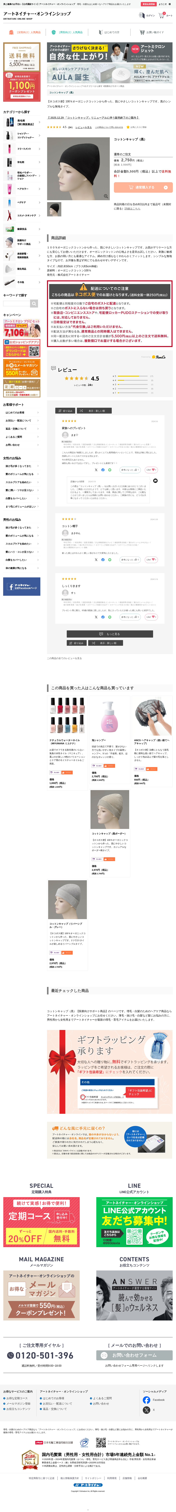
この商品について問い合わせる (109, 127)
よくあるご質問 (14, 437)
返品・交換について (16, 428)
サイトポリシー (93, 1478)
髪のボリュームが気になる (20, 474)
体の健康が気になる (16, 568)
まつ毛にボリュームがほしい (21, 506)
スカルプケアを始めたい (18, 482)
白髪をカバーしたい (16, 498)
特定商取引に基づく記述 (41, 1478)
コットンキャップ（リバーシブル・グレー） (65, 925)
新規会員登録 (149, 4)
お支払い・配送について (18, 420)
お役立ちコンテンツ (18, 1408)
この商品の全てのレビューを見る (64, 658)
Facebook (154, 1400)
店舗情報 (127, 1478)
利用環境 (112, 1478)
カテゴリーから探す (16, 112)
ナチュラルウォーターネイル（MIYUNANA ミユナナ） (64, 742)
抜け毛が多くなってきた (18, 466)
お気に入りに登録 (136, 127)
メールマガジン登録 (18, 1403)
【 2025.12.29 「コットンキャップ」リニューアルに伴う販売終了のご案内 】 (93, 117)
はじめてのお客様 (15, 412)
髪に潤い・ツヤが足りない (20, 490)
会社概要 (142, 1478)
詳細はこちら (132, 208)
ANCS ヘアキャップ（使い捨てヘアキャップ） (151, 742)
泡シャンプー (99, 740)
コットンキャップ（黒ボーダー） (109, 833)
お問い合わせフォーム (134, 1355)
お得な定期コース (17, 1398)
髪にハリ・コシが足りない (20, 552)
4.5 (95, 378)
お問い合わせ (13, 445)
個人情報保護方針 (69, 1478)
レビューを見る (84, 127)
